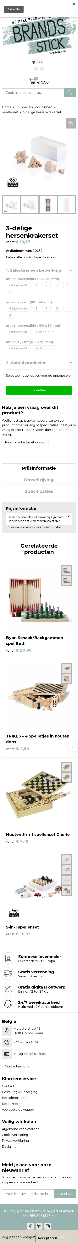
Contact (8, 1086)
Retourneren (12, 1104)
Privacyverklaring (15, 1141)
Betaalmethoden (15, 1098)
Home (6, 107)
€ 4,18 (17, 841)
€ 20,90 (19, 650)
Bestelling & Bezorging (19, 1092)
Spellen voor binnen (36, 107)
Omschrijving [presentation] (39, 479)
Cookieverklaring (15, 1135)
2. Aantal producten (26, 362)
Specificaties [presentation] (39, 491)
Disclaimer (10, 1146)
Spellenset (10, 112)
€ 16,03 (18, 934)
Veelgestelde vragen (18, 1109)
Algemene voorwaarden (21, 1129)
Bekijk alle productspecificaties (31, 257)
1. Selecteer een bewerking (33, 270)
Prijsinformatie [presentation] (39, 468)
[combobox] (33, 92)
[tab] (39, 468)
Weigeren (65, 1237)
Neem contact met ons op (25, 442)
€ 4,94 (17, 748)
